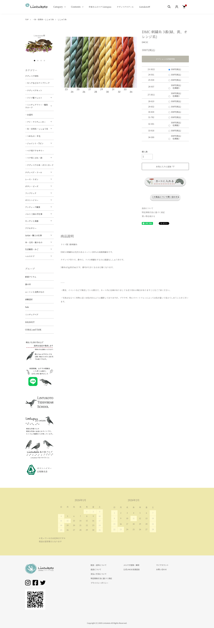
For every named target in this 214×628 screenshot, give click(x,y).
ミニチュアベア (31, 314)
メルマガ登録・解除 (131, 565)
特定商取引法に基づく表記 (153, 212)
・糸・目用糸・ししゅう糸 (43, 19)
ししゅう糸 (62, 19)
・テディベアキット (33, 90)
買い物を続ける (148, 216)
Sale (27, 307)
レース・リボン (31, 179)
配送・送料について (99, 565)
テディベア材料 (31, 76)
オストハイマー (31, 200)
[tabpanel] (39, 43)
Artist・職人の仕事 (33, 235)
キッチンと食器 (31, 221)
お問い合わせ (161, 569)
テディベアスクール (125, 6)
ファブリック (30, 193)
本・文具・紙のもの (33, 242)
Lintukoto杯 (144, 6)
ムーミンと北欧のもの (34, 292)
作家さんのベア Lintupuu (100, 6)
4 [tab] (44, 60)
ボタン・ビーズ (31, 186)
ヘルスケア (30, 256)
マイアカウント (162, 565)
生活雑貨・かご (31, 249)
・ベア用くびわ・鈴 (33, 157)
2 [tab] (37, 60)
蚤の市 (28, 284)
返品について (147, 208)
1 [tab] (34, 60)
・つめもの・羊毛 (32, 136)
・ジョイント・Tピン (34, 143)
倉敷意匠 (29, 299)
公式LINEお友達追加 (131, 569)
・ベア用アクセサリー (34, 150)
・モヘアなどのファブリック (37, 83)
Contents (76, 6)
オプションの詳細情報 (165, 59)
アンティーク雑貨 (32, 207)
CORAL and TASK (33, 329)
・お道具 (29, 114)
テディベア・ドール (33, 172)
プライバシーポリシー (99, 583)
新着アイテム (30, 276)
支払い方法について (99, 574)
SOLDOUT (30, 322)
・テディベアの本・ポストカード (39, 165)
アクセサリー (31, 228)
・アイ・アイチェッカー (35, 121)
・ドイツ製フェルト (33, 97)
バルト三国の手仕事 (33, 214)
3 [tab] (41, 60)
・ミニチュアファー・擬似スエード (36, 106)
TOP (27, 19)
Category (58, 6)
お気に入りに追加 (165, 166)
